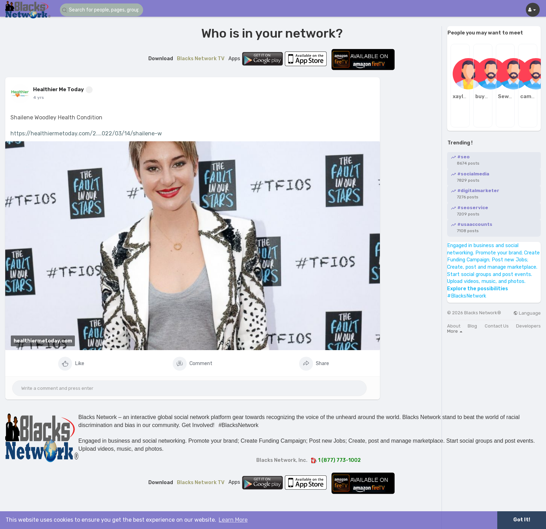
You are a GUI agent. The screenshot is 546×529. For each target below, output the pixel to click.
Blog (472, 326)
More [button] (454, 331)
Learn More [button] (233, 519)
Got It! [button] (521, 520)
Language (527, 313)
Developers (528, 326)
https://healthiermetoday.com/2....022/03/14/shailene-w (86, 133)
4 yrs (38, 97)
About (453, 326)
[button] (101, 9)
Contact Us (497, 326)
